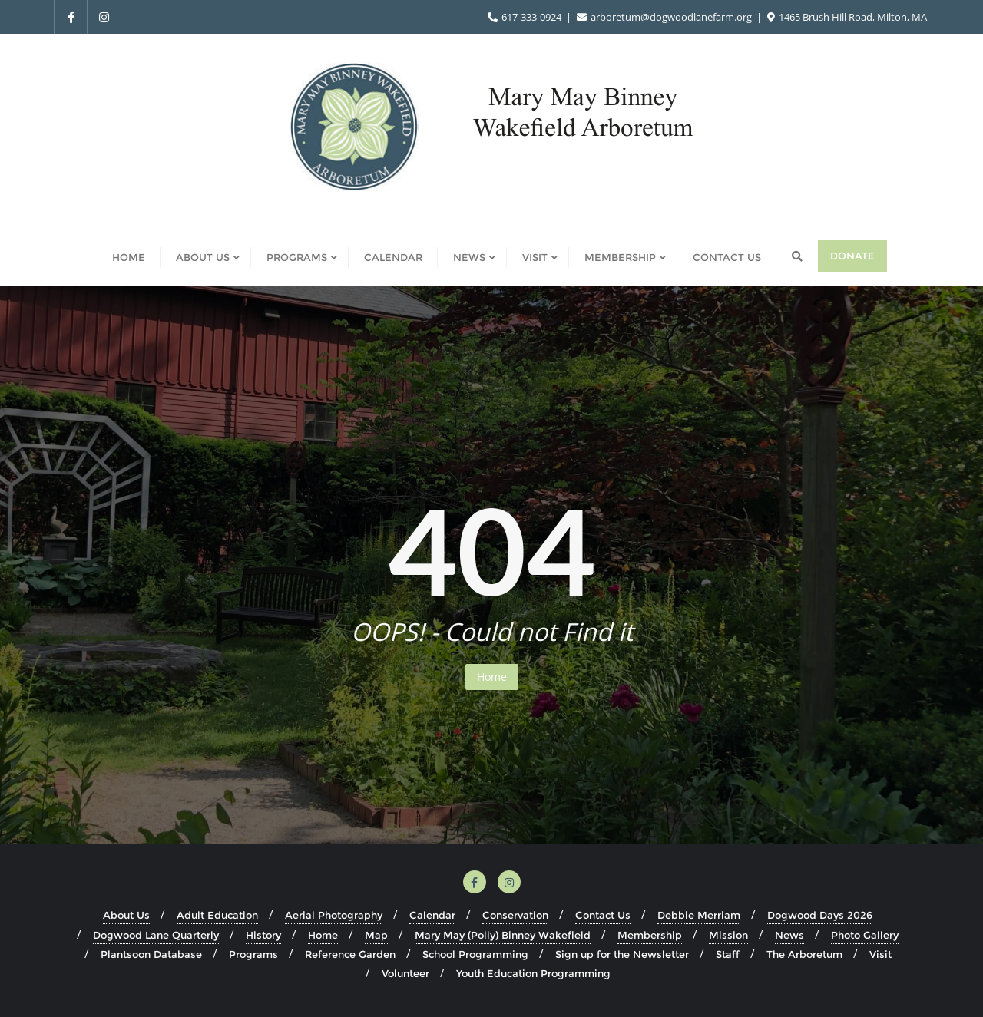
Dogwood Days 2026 (819, 915)
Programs (253, 954)
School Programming (475, 954)
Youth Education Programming (533, 973)
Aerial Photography (333, 915)
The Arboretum (804, 954)
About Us (126, 915)
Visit (880, 954)
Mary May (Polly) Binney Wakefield (503, 935)
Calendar (432, 915)
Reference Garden (350, 954)
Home (492, 676)
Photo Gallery (865, 935)
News (789, 935)
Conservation (515, 915)
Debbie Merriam (698, 915)
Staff (728, 954)
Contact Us (603, 915)
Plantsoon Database (151, 954)
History (263, 935)
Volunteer (405, 973)
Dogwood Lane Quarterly (156, 935)
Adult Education (217, 915)
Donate (852, 255)
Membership (649, 935)
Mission (728, 935)
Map (376, 935)
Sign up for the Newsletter (622, 954)
